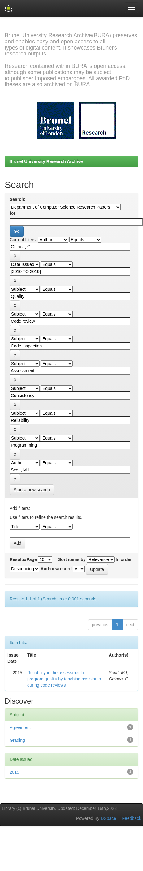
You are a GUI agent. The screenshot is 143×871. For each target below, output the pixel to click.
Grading (17, 740)
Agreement (20, 727)
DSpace (108, 818)
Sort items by (72, 559)
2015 (14, 772)
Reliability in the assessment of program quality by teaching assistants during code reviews (64, 679)
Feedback (131, 818)
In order (124, 559)
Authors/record (56, 568)
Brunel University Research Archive (46, 161)
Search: (17, 199)
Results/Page (23, 559)
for (12, 213)
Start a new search (32, 489)
